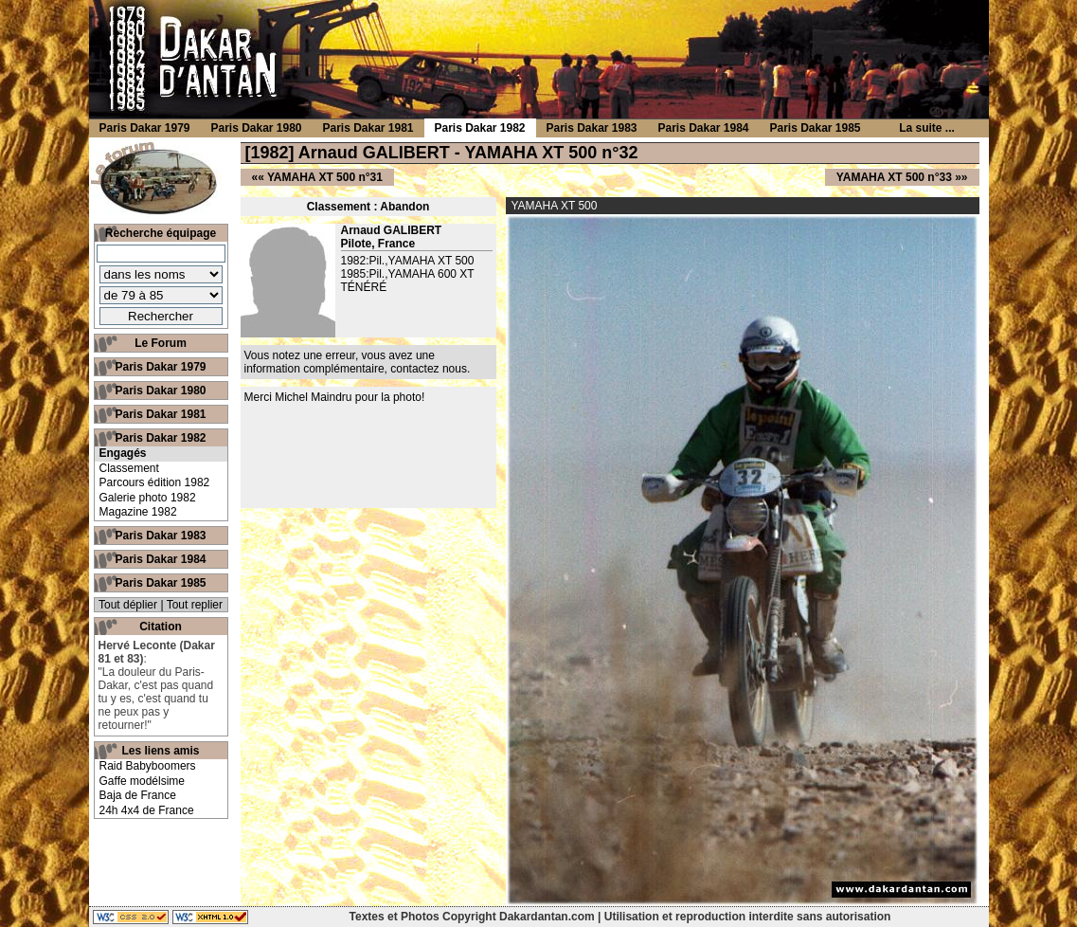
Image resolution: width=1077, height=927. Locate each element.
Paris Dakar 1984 (160, 559)
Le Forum (161, 343)
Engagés (123, 453)
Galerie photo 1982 (147, 497)
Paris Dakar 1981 (160, 414)
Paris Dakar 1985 (160, 583)
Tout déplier (128, 604)
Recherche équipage (160, 233)
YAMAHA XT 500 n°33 (894, 177)
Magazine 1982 (138, 511)
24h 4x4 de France (146, 810)
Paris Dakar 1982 (160, 438)
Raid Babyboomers (147, 765)
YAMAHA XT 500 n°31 (325, 177)
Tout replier (195, 604)
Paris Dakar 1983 (160, 535)
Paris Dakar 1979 (160, 366)
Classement (129, 468)
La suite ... (927, 128)
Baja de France (137, 795)
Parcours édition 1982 (154, 482)
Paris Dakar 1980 (160, 390)
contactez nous (428, 368)
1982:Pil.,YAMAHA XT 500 (408, 260)
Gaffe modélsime (142, 781)
